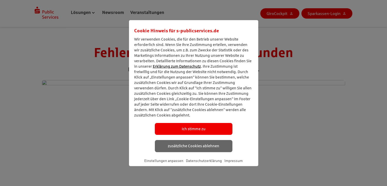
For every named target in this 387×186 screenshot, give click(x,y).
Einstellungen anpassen (163, 161)
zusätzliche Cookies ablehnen (193, 146)
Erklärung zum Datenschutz (177, 66)
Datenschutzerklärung (204, 161)
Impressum (233, 161)
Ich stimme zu (194, 129)
